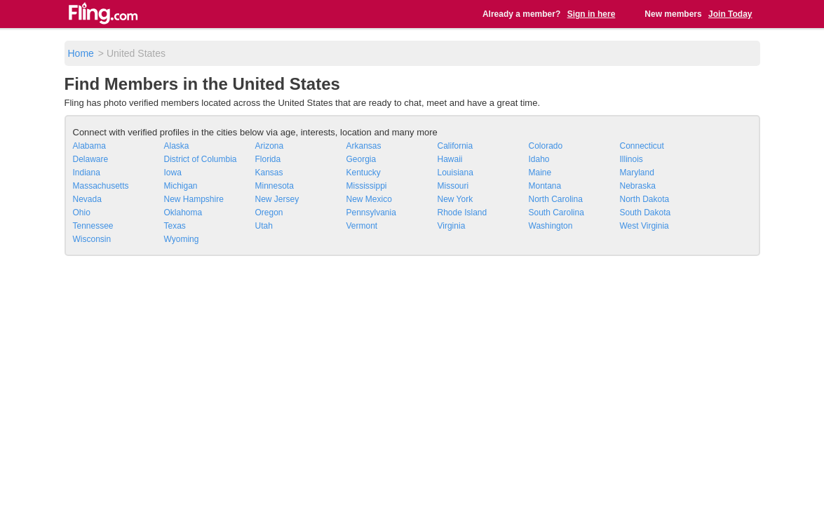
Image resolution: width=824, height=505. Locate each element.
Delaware (91, 159)
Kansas (269, 172)
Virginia (452, 226)
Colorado (546, 146)
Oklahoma (183, 212)
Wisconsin (92, 239)
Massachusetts (101, 186)
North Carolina (556, 199)
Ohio (81, 212)
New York (455, 199)
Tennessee (93, 226)
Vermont (362, 226)
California (455, 146)
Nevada (87, 199)
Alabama (89, 146)
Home (81, 53)
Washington (551, 226)
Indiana (86, 172)
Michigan (181, 186)
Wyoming (181, 239)
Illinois (631, 159)
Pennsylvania (371, 212)
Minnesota (274, 186)
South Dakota (645, 212)
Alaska (176, 146)
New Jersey (277, 199)
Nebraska (638, 186)
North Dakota (645, 199)
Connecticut (642, 146)
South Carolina (556, 212)
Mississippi (366, 186)
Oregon (269, 212)
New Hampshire (194, 199)
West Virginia (644, 226)
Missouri (453, 186)
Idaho (539, 159)
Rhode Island (462, 212)
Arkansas (363, 146)
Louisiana (455, 172)
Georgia (361, 159)
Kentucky (363, 172)
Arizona (269, 146)
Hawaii (450, 159)
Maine (540, 172)
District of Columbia (200, 159)
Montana (545, 186)
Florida (268, 159)
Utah (264, 226)
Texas (175, 226)
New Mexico (369, 199)
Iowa (173, 172)
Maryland (637, 172)
